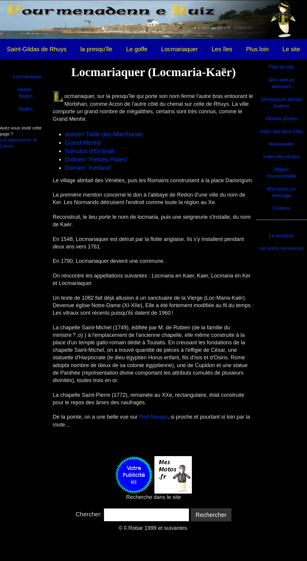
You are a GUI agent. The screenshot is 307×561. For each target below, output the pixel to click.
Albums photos (281, 118)
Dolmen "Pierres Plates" (97, 159)
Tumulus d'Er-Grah (90, 151)
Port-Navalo (153, 417)
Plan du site (281, 67)
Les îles (222, 49)
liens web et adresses (281, 83)
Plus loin (257, 49)
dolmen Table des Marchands (104, 134)
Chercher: (89, 514)
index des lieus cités (281, 131)
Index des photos (281, 156)
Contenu (281, 208)
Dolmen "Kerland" (88, 168)
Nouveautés (281, 144)
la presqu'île (96, 49)
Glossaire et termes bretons (281, 102)
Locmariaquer (179, 49)
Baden (25, 108)
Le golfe (137, 49)
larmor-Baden (25, 93)
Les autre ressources (281, 248)
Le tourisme (281, 235)
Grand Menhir (83, 142)
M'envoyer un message (281, 192)
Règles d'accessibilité (281, 173)
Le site (291, 49)
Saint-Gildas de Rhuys (37, 49)
